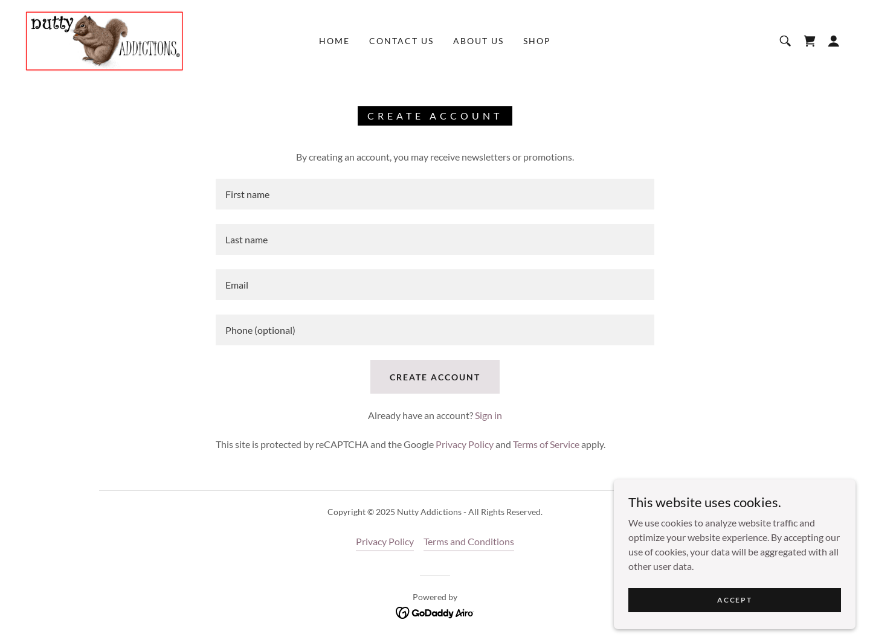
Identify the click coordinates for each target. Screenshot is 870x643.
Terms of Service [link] (546, 444)
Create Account (435, 377)
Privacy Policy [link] (465, 444)
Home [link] (334, 41)
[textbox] (435, 194)
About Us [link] (478, 41)
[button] (834, 41)
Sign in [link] (488, 415)
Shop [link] (537, 41)
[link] (104, 39)
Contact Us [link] (401, 41)
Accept (734, 599)
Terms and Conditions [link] (469, 541)
